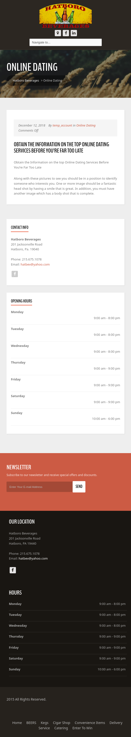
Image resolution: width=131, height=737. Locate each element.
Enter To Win (82, 728)
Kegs (44, 722)
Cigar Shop (61, 722)
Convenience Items (90, 722)
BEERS (31, 722)
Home (17, 722)
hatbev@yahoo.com (35, 264)
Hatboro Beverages (26, 80)
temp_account (62, 125)
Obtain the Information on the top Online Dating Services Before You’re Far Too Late (61, 147)
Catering (61, 728)
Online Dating (86, 125)
